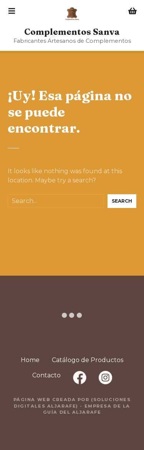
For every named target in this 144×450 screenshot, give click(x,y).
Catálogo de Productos (87, 360)
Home (30, 360)
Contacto (46, 375)
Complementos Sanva (72, 31)
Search (122, 201)
